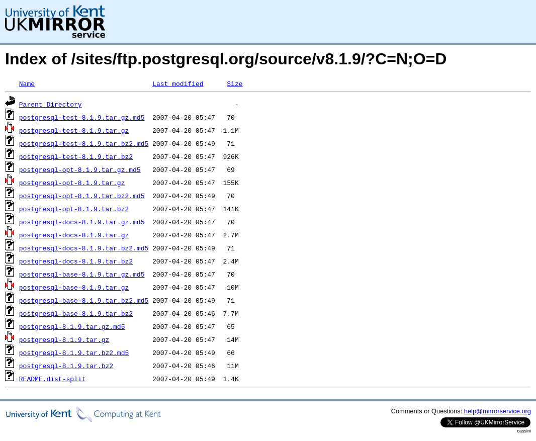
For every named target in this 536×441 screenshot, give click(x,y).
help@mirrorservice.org (497, 411)
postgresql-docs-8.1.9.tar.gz (74, 234)
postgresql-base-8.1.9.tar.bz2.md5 (83, 300)
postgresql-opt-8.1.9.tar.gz (72, 182)
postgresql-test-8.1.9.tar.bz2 (76, 156)
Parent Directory (50, 104)
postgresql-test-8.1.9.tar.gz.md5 (82, 117)
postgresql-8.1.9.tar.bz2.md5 (74, 352)
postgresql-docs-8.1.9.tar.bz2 (76, 261)
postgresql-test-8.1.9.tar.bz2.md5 (83, 143)
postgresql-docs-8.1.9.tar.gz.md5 (82, 221)
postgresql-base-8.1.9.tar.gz (74, 287)
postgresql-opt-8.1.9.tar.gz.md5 (80, 169)
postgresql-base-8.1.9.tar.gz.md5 (82, 274)
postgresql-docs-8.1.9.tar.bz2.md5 (83, 247)
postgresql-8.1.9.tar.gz (64, 339)
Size (234, 83)
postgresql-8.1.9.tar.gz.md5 (72, 326)
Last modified (177, 83)
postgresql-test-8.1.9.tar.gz (74, 130)
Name (27, 83)
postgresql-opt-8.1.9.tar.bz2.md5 (82, 195)
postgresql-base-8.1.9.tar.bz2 (76, 313)
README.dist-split (52, 378)
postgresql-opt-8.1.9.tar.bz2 (74, 208)
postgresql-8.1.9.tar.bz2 (66, 365)
